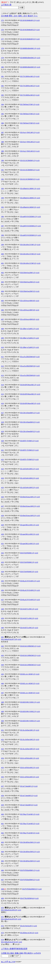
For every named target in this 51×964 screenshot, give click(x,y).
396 (2, 216)
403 (2, 282)
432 (2, 553)
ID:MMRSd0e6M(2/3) (28, 58)
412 (2, 366)
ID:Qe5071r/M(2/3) (27, 618)
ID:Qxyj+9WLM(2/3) (28, 142)
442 (2, 646)
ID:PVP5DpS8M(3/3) (30, 889)
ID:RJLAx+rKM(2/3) (27, 683)
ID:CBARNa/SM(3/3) (28, 861)
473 (2, 933)
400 (2, 254)
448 (2, 702)
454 (2, 758)
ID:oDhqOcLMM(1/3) (28, 188)
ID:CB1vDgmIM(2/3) (28, 422)
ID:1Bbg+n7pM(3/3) (27, 347)
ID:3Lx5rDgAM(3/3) (27, 749)
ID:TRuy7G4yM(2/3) (27, 823)
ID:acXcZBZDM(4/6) (28, 357)
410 (2, 347)
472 (2, 926)
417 (2, 413)
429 (2, 525)
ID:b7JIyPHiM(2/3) (27, 562)
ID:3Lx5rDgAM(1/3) (27, 730)
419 (2, 431)
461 (2, 823)
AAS (38, 20)
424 (2, 478)
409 (2, 338)
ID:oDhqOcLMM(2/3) (28, 198)
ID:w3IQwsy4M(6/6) (27, 319)
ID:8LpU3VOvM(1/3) (28, 581)
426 (2, 497)
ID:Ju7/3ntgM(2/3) (27, 795)
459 (2, 805)
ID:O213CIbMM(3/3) (28, 179)
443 (2, 655)
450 (2, 721)
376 (2, 30)
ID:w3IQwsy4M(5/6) (27, 310)
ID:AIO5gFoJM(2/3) (27, 478)
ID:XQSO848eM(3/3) (28, 39)
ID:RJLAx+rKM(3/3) (27, 693)
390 (2, 160)
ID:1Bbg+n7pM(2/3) (27, 338)
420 (2, 441)
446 (2, 683)
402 (2, 273)
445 (2, 674)
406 (2, 310)
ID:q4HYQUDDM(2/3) (28, 226)
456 (2, 777)
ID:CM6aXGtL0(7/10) (9, 639)
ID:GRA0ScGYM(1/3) (28, 244)
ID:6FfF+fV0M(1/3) (27, 441)
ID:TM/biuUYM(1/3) (27, 104)
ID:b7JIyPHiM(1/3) (27, 553)
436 (2, 590)
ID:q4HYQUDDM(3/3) (28, 235)
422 (2, 459)
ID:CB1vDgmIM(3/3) (28, 431)
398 (2, 235)
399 (2, 244)
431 (2, 543)
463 (2, 842)
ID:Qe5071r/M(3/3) (27, 628)
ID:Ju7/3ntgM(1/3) (27, 786)
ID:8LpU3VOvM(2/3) (28, 590)
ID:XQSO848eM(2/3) (28, 30)
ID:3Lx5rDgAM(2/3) (27, 739)
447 (2, 693)
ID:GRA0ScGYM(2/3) (28, 254)
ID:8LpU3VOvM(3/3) (28, 600)
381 (2, 76)
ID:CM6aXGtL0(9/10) (9, 919)
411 (2, 357)
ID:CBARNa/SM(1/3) (28, 842)
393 (2, 188)
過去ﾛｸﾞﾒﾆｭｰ (33, 16)
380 (2, 67)
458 (2, 795)
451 (2, 730)
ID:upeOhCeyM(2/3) (27, 534)
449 (2, 711)
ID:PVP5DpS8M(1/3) (28, 870)
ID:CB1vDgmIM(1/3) (28, 413)
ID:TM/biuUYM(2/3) (27, 114)
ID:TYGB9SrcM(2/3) (27, 86)
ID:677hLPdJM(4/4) (27, 898)
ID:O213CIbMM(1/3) (28, 160)
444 (2, 665)
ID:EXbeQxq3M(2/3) (27, 282)
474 (2, 940)
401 (2, 263)
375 (2, 20)
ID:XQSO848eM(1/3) (28, 20)
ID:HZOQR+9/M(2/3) (28, 711)
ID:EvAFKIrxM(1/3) (27, 758)
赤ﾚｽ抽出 (10, 953)
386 (2, 123)
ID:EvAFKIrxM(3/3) (27, 777)
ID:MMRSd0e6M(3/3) (28, 67)
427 (2, 506)
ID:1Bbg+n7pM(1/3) (27, 329)
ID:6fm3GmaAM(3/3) (28, 515)
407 (2, 319)
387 (2, 132)
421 (2, 450)
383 (2, 95)
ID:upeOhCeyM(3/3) (27, 543)
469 (2, 898)
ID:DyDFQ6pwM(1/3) (28, 385)
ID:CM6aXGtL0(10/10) (9, 942)
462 (2, 833)
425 (2, 487)
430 (2, 534)
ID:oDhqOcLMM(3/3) (28, 207)
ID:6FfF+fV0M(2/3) (27, 450)
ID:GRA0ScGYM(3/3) (28, 263)
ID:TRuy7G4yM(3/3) (27, 833)
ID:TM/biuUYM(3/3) (27, 123)
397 (2, 226)
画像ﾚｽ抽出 (19, 953)
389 (2, 151)
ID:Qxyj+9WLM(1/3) (28, 132)
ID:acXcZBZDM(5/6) (28, 366)
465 (2, 861)
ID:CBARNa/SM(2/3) (28, 852)
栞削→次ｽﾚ (22, 16)
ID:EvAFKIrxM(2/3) (27, 767)
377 (2, 39)
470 (2, 908)
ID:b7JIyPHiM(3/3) (27, 571)
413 (2, 375)
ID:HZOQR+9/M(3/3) (28, 721)
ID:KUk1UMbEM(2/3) (28, 655)
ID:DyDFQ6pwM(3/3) (28, 403)
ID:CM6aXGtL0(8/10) (9, 910)
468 (2, 889)
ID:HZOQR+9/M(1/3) (28, 702)
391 (2, 170)
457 (2, 786)
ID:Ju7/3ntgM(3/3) (27, 805)
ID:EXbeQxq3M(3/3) (27, 291)
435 (2, 581)
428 (2, 515)
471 (2, 917)
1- (9, 5)
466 (2, 870)
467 (2, 880)
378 (2, 48)
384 (2, 104)
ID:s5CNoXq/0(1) (26, 926)
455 (2, 767)
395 (2, 207)
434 (2, 571)
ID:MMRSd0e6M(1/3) (28, 48)
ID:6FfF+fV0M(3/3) (27, 459)
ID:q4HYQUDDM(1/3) (28, 216)
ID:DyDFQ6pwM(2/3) (28, 394)
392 (2, 179)
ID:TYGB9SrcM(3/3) (27, 95)
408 (2, 329)
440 (2, 628)
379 (2, 58)
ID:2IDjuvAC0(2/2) (27, 933)
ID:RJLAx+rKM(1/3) (27, 674)
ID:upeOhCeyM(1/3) (27, 525)
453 (2, 749)
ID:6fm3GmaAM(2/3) (28, 506)
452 (2, 739)
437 (2, 600)
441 (2, 637)
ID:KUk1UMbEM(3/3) (28, 665)
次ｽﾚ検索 (4, 16)
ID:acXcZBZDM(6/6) (28, 375)
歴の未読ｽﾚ (28, 953)
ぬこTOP (12, 962)
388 (2, 142)
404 (2, 291)
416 (2, 403)
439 (2, 618)
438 (2, 609)
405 (2, 301)
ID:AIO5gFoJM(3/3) (27, 487)
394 (2, 198)
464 (2, 852)
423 (2, 469)
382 (2, 86)
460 (2, 814)
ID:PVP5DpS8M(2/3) (28, 880)
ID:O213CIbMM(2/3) (28, 170)
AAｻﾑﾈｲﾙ (37, 953)
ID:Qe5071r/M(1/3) (27, 609)
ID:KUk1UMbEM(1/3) (28, 646)
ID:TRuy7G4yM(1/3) (27, 814)
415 (2, 394)
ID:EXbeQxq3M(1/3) (27, 273)
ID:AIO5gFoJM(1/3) (27, 469)
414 (2, 385)
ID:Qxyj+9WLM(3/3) (28, 151)
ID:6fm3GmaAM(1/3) (28, 497)
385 (2, 114)
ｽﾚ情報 (4, 953)
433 (2, 562)
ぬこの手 (4, 962)
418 (2, 422)
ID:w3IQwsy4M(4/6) (27, 301)
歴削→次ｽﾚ (13, 16)
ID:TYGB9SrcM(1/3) (27, 76)
